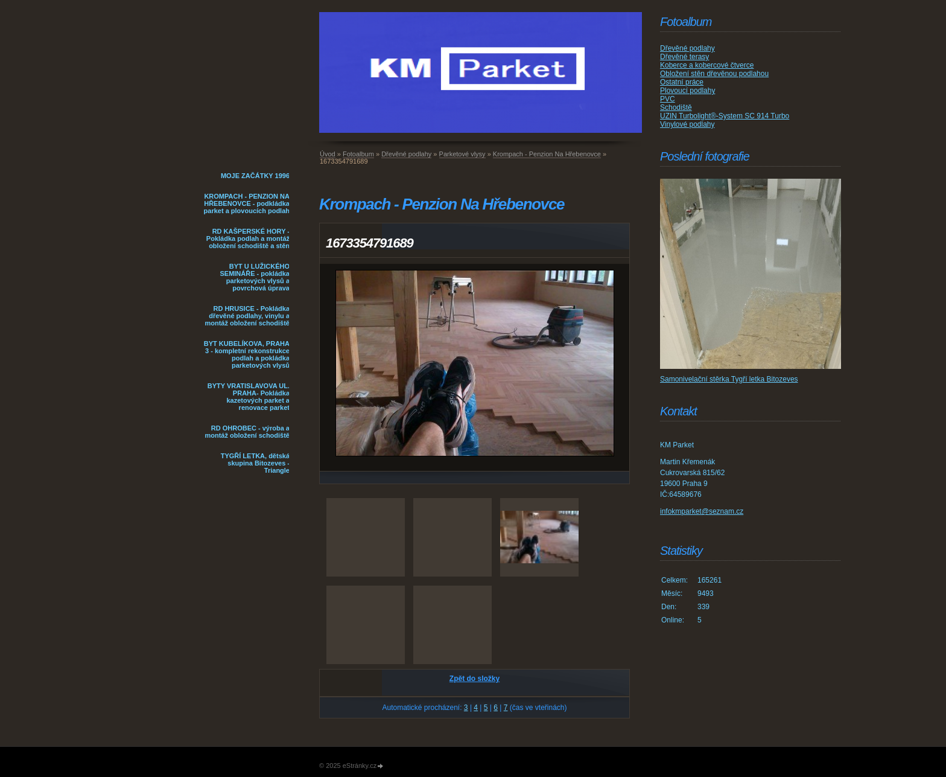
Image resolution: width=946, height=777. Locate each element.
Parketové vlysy (462, 154)
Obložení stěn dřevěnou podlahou (714, 73)
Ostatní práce (681, 82)
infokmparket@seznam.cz (701, 511)
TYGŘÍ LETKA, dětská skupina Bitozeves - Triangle (255, 463)
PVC (667, 99)
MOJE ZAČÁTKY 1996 (255, 175)
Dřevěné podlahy (406, 154)
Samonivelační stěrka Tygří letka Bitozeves (729, 379)
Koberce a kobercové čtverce (707, 65)
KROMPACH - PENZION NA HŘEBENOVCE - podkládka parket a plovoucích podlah (247, 203)
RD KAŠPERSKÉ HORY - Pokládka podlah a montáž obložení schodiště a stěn (248, 238)
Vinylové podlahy (687, 124)
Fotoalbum (358, 154)
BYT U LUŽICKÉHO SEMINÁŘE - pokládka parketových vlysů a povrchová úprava (255, 277)
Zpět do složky (474, 678)
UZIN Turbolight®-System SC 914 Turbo (724, 116)
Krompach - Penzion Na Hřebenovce (547, 154)
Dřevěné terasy (684, 57)
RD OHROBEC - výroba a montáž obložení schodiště (247, 431)
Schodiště (676, 107)
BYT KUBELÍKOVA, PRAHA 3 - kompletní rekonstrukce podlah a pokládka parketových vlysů (247, 354)
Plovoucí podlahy (687, 90)
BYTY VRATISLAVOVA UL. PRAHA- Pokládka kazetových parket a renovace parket (249, 396)
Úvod (327, 154)
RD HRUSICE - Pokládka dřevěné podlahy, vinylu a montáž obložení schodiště (247, 316)
